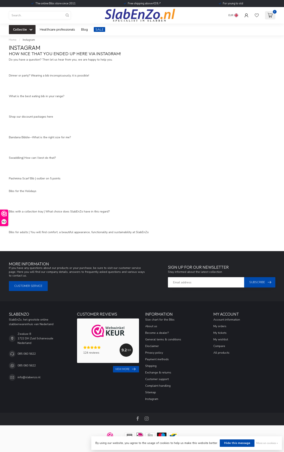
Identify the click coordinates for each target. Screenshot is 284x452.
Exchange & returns (158, 372)
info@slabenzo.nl (29, 377)
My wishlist (220, 339)
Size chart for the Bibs (160, 320)
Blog (84, 29)
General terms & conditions (163, 339)
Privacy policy (154, 353)
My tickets (220, 333)
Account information (226, 320)
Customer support (157, 379)
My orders (219, 326)
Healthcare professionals (57, 29)
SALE (99, 29)
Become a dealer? (157, 333)
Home (13, 40)
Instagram (29, 40)
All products (221, 353)
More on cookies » (267, 443)
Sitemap (150, 392)
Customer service (28, 286)
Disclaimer (152, 346)
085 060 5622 (27, 354)
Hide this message (237, 443)
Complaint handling (158, 386)
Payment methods (157, 359)
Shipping (151, 366)
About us (151, 326)
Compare (219, 346)
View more (125, 369)
